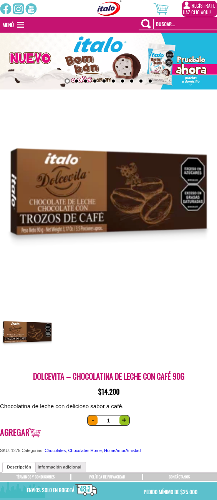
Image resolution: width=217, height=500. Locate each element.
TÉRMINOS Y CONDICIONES (35, 477)
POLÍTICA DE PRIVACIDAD (107, 477)
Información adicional (59, 467)
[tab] (19, 467)
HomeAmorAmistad (122, 450)
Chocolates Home (84, 450)
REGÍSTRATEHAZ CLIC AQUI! (199, 8)
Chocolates (55, 450)
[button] (8, 25)
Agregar (15, 432)
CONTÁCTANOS (179, 477)
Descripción (19, 467)
